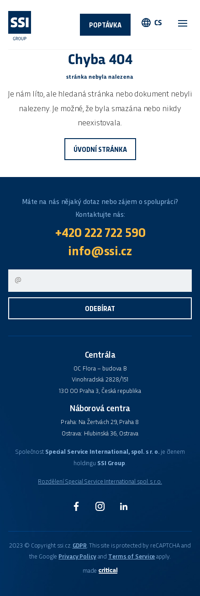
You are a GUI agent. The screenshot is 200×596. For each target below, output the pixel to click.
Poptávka (105, 25)
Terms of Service (131, 557)
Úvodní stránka (100, 150)
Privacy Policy (77, 557)
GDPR (80, 546)
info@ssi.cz (100, 252)
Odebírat (100, 309)
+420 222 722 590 (100, 234)
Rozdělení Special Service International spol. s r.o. (100, 482)
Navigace (182, 23)
